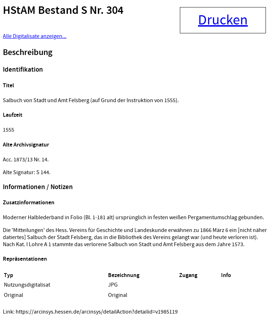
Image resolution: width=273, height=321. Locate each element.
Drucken (223, 20)
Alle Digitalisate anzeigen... (34, 36)
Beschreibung (27, 52)
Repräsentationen (25, 259)
